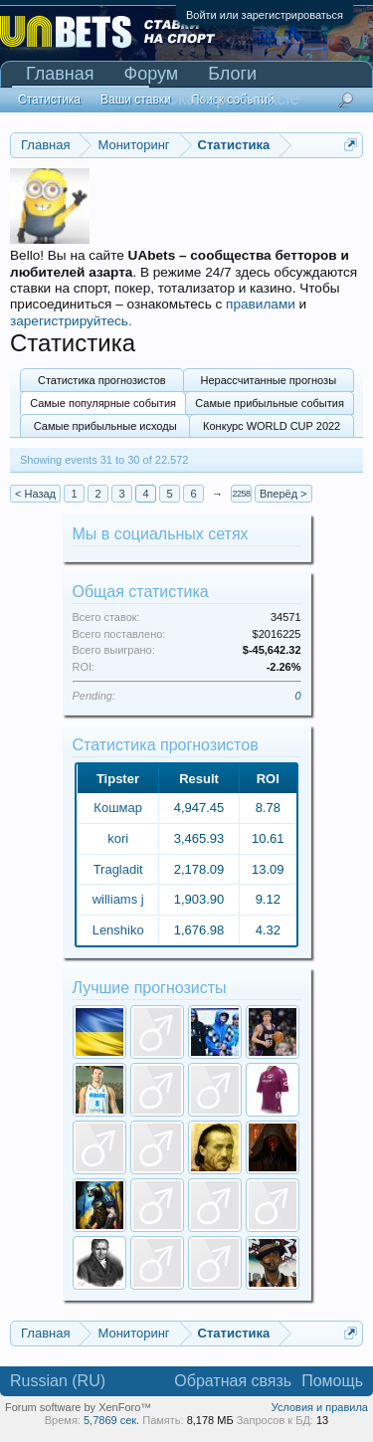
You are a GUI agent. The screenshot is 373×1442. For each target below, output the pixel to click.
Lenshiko (118, 930)
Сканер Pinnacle (232, 98)
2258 (241, 494)
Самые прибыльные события (269, 403)
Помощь (332, 1380)
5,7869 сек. (111, 1420)
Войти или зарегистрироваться (264, 15)
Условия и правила (320, 1407)
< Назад (35, 494)
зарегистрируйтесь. (71, 320)
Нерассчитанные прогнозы (269, 380)
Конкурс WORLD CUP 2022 (271, 426)
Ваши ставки (135, 99)
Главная (60, 74)
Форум (151, 74)
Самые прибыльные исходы (105, 426)
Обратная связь (232, 1380)
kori (117, 838)
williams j (118, 899)
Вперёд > (283, 494)
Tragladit (118, 869)
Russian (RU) (57, 1380)
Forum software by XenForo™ (78, 1407)
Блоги (232, 74)
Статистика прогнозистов (102, 380)
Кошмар (117, 807)
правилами (260, 304)
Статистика (49, 99)
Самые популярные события (103, 403)
